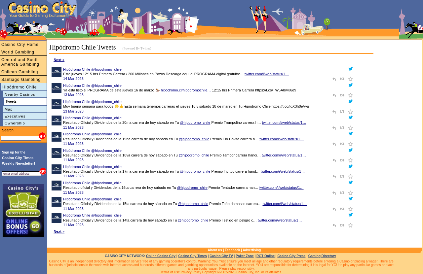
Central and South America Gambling (20, 62)
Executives (15, 116)
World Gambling (17, 52)
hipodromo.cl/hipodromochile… (186, 90)
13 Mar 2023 (73, 95)
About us (215, 250)
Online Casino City (160, 256)
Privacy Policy (191, 272)
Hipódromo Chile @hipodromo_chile (92, 69)
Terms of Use (170, 272)
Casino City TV (221, 256)
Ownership (15, 123)
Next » (59, 60)
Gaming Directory (322, 256)
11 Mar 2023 (73, 127)
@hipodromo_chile (195, 122)
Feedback (232, 250)
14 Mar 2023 (73, 79)
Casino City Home (20, 44)
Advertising (252, 250)
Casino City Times (192, 256)
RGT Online (265, 256)
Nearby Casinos (20, 94)
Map (9, 109)
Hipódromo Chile (19, 87)
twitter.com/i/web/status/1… (267, 74)
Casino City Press (291, 256)
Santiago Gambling (21, 79)
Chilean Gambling (19, 72)
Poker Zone (244, 256)
